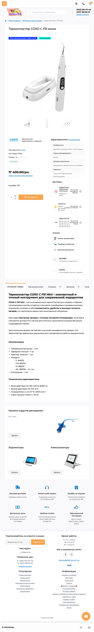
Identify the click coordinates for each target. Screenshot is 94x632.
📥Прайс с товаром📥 (69, 586)
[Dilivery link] (81, 191)
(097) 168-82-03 (83, 12)
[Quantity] (11, 197)
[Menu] (4, 3)
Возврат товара (69, 599)
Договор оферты (69, 591)
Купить (15, 435)
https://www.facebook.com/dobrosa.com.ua (65, 555)
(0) (16, 157)
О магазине (69, 580)
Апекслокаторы (25, 575)
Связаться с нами (69, 597)
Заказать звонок (82, 14)
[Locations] (76, 3)
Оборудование (14, 21)
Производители (69, 602)
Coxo (23, 150)
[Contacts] (83, 3)
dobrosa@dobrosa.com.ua (69, 560)
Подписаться (38, 542)
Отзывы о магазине (69, 575)
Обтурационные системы (32, 21)
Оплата (62, 270)
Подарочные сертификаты (69, 605)
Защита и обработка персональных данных (69, 594)
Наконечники (25, 580)
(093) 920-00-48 (83, 9)
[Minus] (15, 198)
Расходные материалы (25, 589)
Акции (69, 608)
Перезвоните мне (25, 566)
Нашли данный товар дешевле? (21, 176)
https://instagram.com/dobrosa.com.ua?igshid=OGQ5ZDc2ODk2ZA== (71, 555)
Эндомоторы (25, 591)
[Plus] (15, 196)
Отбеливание (25, 586)
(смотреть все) (74, 140)
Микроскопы (25, 578)
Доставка (62, 258)
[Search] (29, 12)
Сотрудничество (69, 589)
